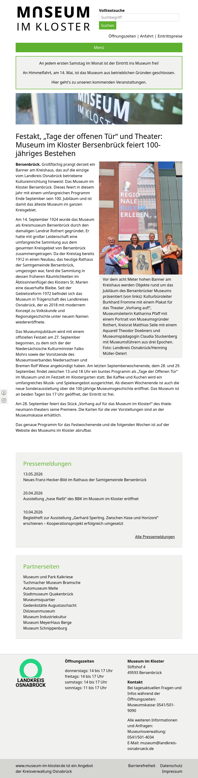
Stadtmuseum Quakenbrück (48, 594)
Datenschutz (171, 765)
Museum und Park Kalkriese (48, 576)
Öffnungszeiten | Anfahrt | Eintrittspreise (145, 36)
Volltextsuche (112, 10)
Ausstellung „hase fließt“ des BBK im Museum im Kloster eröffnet (81, 498)
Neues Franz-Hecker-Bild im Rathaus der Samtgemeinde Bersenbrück (84, 479)
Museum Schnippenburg (45, 628)
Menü (99, 47)
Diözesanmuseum (39, 611)
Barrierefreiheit (141, 765)
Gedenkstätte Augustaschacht (49, 605)
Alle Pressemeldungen (155, 536)
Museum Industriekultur (45, 616)
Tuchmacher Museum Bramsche (52, 582)
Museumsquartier (39, 599)
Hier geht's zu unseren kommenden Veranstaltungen (98, 82)
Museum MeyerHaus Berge (47, 622)
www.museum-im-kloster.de (40, 765)
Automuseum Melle (40, 588)
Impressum (172, 771)
